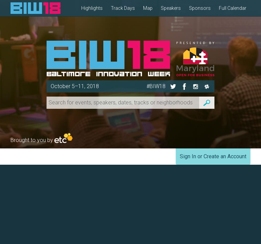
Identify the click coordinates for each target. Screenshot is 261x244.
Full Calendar (232, 8)
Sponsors (200, 8)
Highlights (92, 8)
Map (148, 8)
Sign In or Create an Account (213, 156)
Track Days (123, 8)
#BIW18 (156, 86)
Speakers (171, 8)
